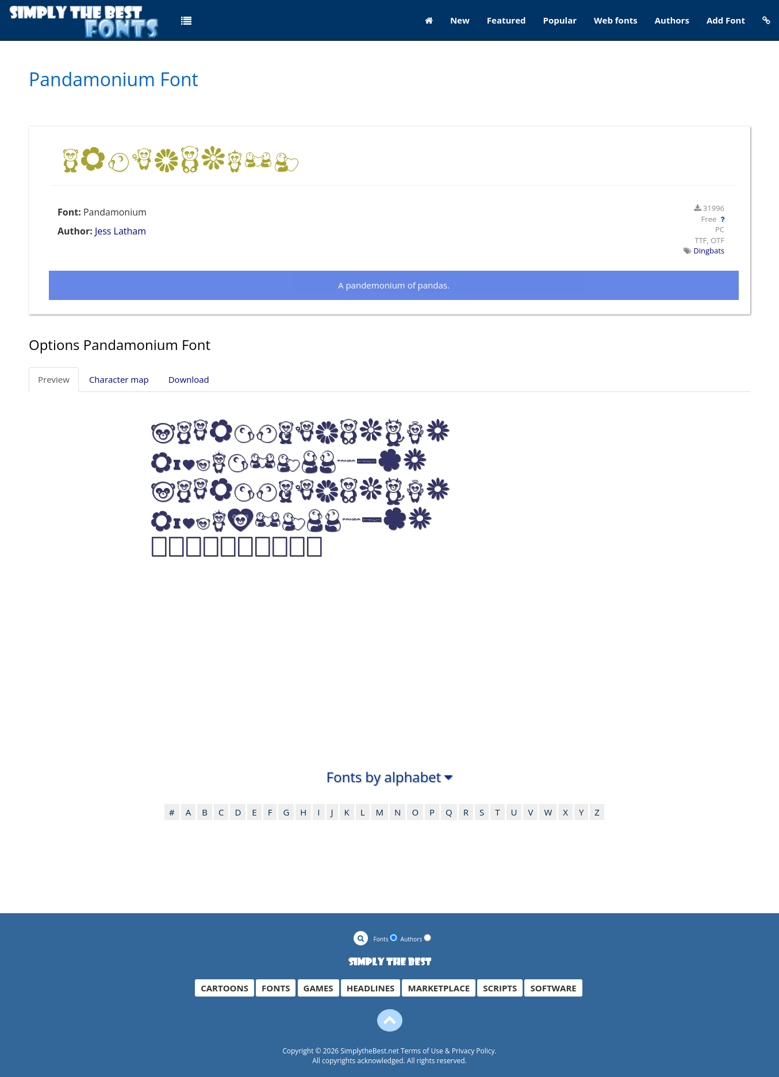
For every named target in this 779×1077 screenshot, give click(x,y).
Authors (672, 20)
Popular (560, 20)
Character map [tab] (119, 379)
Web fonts (616, 20)
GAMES (318, 988)
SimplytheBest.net (369, 1051)
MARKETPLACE (439, 988)
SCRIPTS (500, 988)
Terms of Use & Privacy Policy (448, 1051)
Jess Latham (120, 231)
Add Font (726, 20)
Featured (506, 20)
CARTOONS (224, 988)
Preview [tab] (54, 379)
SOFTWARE (553, 988)
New (460, 20)
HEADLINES (371, 988)
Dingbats (708, 250)
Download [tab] (188, 379)
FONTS (276, 988)
